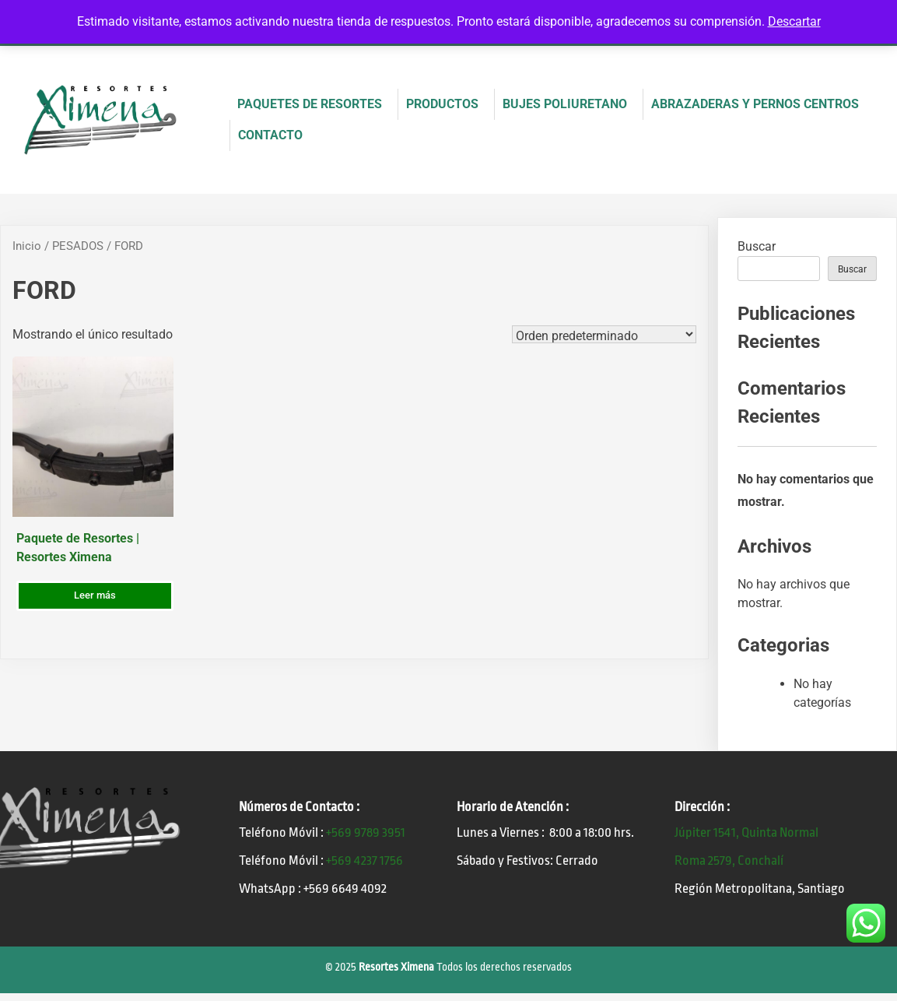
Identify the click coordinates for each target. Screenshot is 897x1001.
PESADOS (77, 246)
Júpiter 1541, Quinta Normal (746, 832)
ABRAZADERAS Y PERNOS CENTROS (755, 104)
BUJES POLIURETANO (565, 104)
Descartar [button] (794, 21)
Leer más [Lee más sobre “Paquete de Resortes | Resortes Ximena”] (95, 595)
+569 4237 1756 (364, 860)
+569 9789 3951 (365, 832)
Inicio (26, 246)
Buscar (757, 246)
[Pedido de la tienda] (604, 334)
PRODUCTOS (442, 104)
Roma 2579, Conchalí (729, 860)
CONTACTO (270, 135)
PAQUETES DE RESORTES (309, 104)
